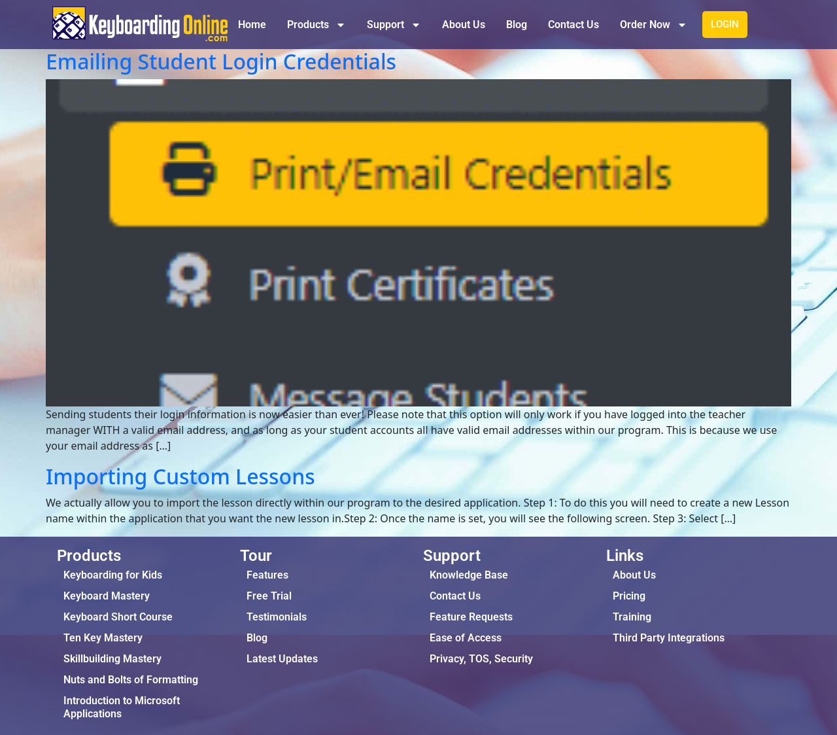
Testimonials (277, 617)
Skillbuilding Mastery (112, 659)
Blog (516, 24)
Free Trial (269, 596)
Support (394, 25)
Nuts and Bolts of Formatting (130, 679)
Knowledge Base (469, 575)
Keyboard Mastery (106, 596)
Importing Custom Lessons (180, 476)
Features (267, 575)
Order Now (653, 25)
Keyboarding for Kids (112, 575)
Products (316, 25)
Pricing (629, 596)
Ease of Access (466, 638)
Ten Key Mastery (103, 638)
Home (252, 24)
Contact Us (573, 24)
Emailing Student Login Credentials (221, 61)
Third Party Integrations (669, 638)
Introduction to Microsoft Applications (121, 707)
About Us (463, 24)
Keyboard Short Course (118, 617)
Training (632, 617)
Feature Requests (471, 617)
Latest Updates (282, 659)
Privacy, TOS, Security (481, 659)
